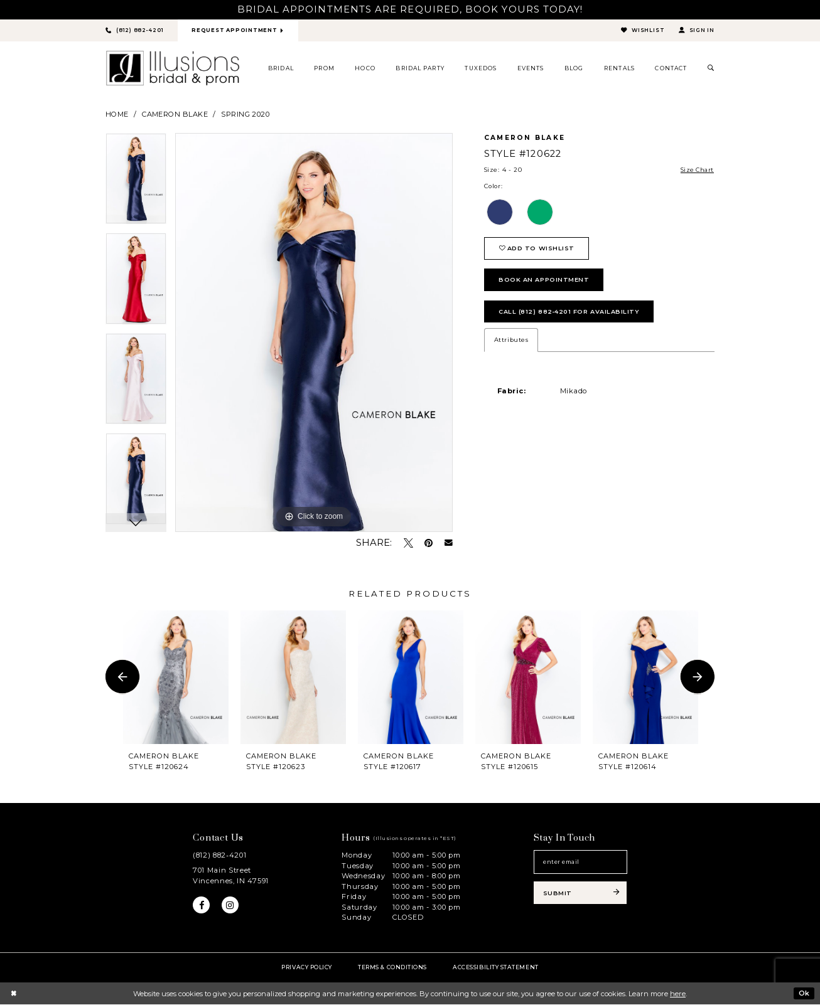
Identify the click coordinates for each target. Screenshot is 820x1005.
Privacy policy (306, 967)
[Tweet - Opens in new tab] (408, 543)
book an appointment (544, 281)
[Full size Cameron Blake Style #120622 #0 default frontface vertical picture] (314, 333)
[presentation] (176, 677)
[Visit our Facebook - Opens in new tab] (201, 906)
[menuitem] (281, 68)
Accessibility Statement (495, 967)
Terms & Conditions (392, 967)
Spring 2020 (245, 114)
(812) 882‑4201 (219, 855)
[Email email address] (580, 863)
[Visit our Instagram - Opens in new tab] (230, 906)
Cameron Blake (175, 114)
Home (117, 114)
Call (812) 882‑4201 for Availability (569, 313)
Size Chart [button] (696, 170)
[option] (135, 184)
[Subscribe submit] (580, 893)
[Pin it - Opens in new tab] (428, 543)
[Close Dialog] (13, 994)
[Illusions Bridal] (172, 68)
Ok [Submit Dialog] (803, 993)
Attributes (511, 342)
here (678, 993)
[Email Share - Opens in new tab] (449, 543)
